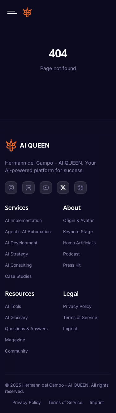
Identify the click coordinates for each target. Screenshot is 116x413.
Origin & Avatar (78, 220)
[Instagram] (11, 187)
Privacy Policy (77, 306)
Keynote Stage (78, 231)
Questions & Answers (26, 328)
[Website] (80, 187)
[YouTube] (46, 187)
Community (16, 350)
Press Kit (72, 265)
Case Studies (18, 276)
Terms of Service (80, 317)
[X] (63, 187)
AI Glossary (16, 317)
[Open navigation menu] (12, 12)
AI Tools (13, 306)
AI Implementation (23, 220)
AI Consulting (18, 265)
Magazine (15, 339)
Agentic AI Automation (28, 231)
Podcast (71, 253)
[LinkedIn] (28, 187)
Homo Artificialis (79, 242)
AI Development (21, 242)
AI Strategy (16, 253)
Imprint (70, 328)
